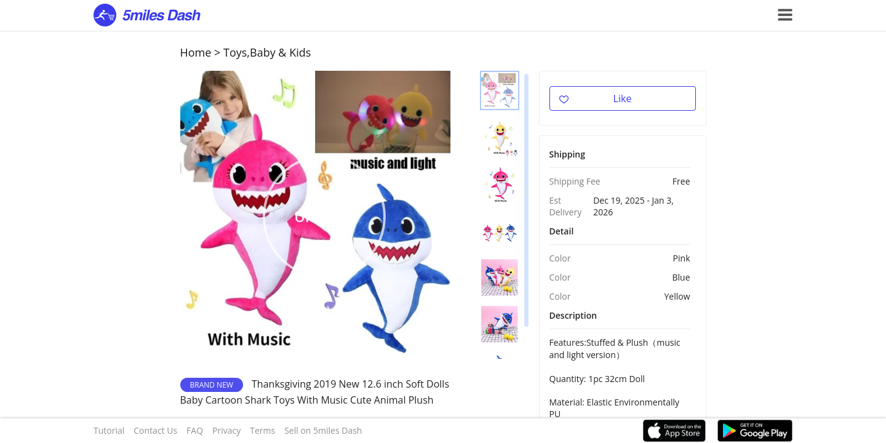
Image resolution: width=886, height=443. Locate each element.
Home (196, 52)
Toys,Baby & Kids (267, 52)
